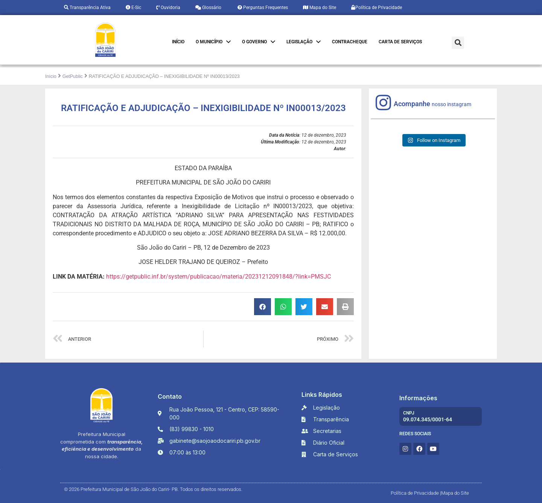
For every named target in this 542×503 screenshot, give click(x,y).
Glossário (208, 7)
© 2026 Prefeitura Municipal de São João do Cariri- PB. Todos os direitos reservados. (153, 489)
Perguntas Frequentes (262, 7)
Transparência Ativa (87, 7)
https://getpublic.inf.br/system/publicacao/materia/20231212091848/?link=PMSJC (218, 276)
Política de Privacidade (376, 7)
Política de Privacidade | (416, 493)
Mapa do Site (319, 7)
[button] (458, 43)
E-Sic (133, 7)
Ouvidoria (168, 7)
